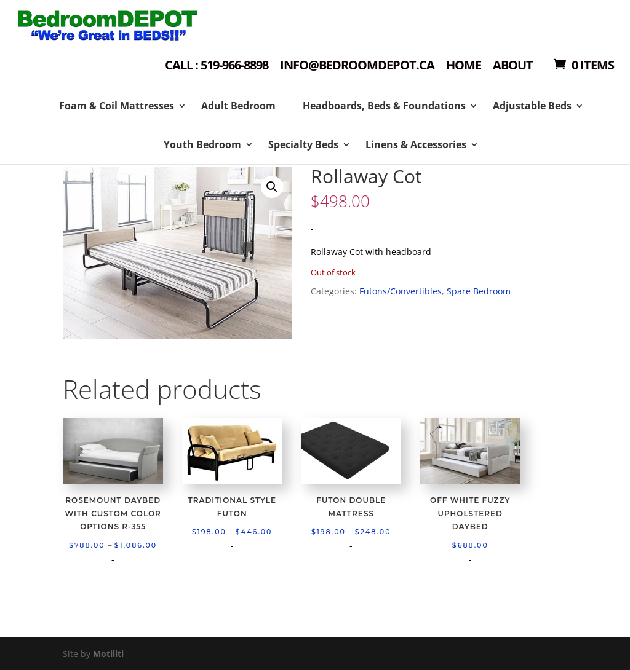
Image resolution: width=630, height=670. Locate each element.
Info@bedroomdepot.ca (357, 66)
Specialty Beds (303, 144)
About (513, 66)
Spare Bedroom (479, 291)
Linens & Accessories (415, 144)
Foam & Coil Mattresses (116, 105)
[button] (272, 187)
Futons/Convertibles (400, 291)
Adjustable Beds (532, 105)
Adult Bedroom (238, 105)
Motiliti (108, 654)
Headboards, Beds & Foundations (384, 105)
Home (463, 66)
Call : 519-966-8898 (216, 66)
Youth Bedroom (202, 144)
